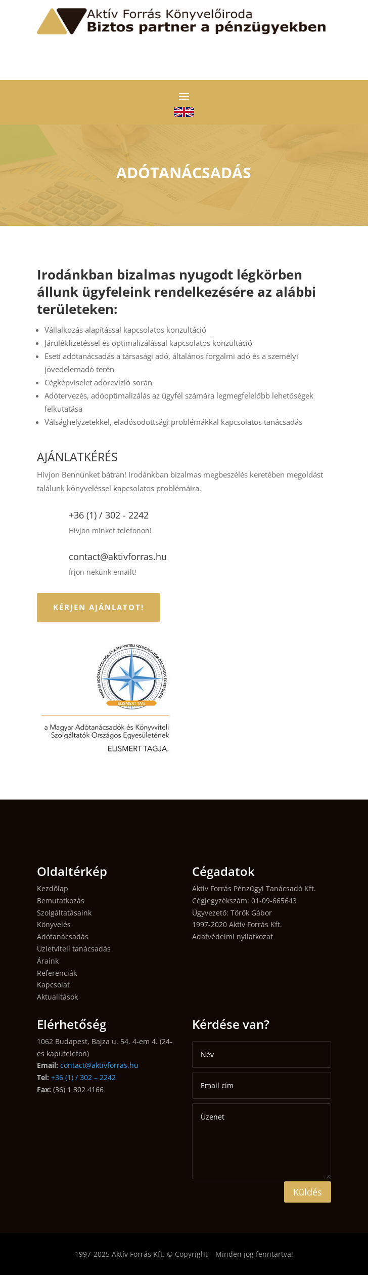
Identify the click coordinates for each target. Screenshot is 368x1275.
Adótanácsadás (62, 936)
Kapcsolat (53, 984)
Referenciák (57, 973)
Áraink (48, 961)
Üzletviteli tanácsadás (74, 948)
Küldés (307, 1192)
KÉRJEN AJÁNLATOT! (98, 607)
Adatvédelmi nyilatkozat (232, 936)
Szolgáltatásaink (64, 913)
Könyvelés (54, 924)
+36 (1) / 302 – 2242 (83, 1077)
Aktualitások (57, 997)
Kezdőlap (52, 888)
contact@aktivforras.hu (99, 1065)
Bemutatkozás (60, 900)
